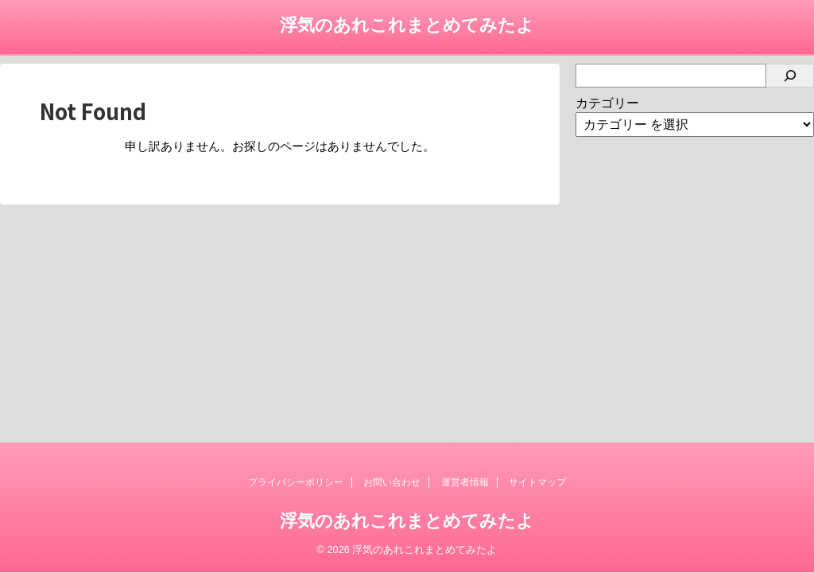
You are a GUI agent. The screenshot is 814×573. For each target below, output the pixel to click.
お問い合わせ (392, 482)
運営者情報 (465, 482)
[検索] (790, 76)
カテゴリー (607, 103)
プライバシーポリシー (295, 482)
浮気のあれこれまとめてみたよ (407, 25)
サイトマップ (537, 482)
